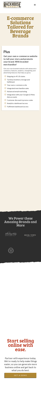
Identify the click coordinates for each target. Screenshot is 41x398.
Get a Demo (20, 375)
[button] (35, 4)
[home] (12, 5)
